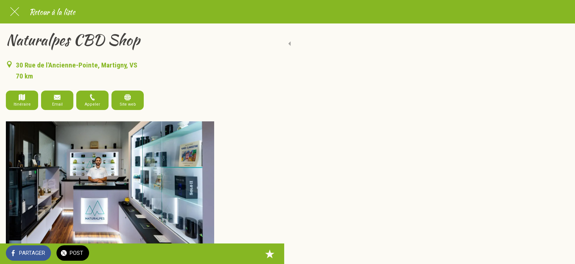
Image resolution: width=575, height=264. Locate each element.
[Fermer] (14, 11)
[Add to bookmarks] (205, 254)
